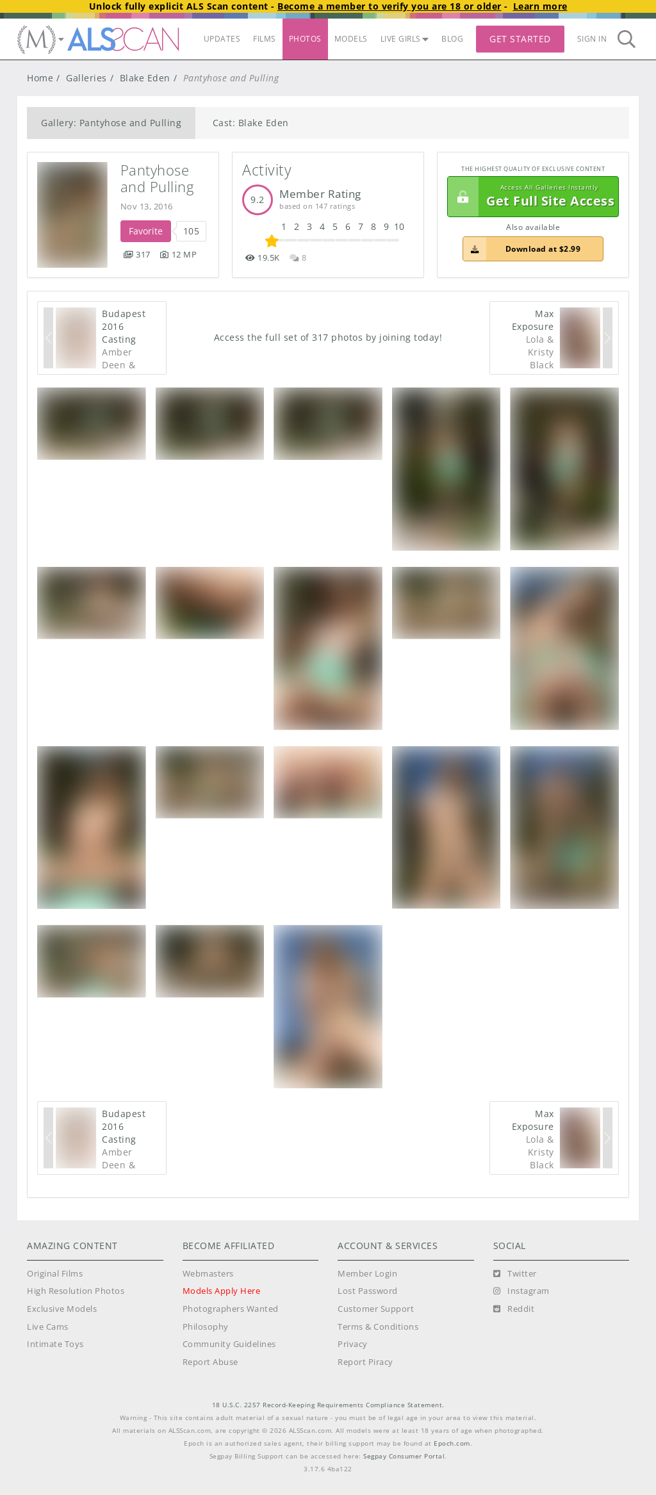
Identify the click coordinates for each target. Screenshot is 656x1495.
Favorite (146, 231)
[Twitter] (515, 1274)
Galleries (86, 78)
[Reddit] (514, 1309)
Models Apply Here (222, 1291)
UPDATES (222, 38)
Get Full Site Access (531, 196)
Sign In (592, 38)
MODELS (351, 38)
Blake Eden (145, 78)
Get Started (520, 39)
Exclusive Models (62, 1308)
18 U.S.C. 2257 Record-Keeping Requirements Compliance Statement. (328, 1405)
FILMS (264, 38)
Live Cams (48, 1326)
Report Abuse (210, 1362)
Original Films (55, 1273)
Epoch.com (452, 1443)
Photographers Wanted (231, 1308)
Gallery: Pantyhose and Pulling (111, 123)
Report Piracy (365, 1362)
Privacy (353, 1344)
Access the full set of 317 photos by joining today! (328, 337)
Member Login (367, 1273)
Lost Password (368, 1291)
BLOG (452, 38)
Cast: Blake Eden (251, 123)
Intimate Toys (55, 1344)
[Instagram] (521, 1291)
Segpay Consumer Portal (404, 1456)
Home (40, 78)
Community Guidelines (229, 1344)
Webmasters (208, 1273)
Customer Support (376, 1308)
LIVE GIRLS (405, 38)
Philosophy (206, 1326)
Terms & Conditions (378, 1326)
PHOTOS (305, 38)
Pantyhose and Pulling (157, 178)
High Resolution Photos (75, 1291)
